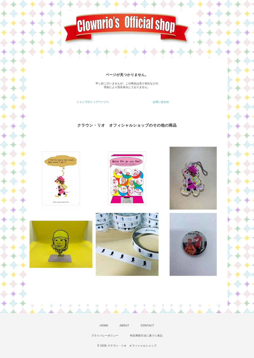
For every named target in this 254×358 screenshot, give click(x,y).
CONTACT (147, 325)
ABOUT (124, 325)
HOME (104, 325)
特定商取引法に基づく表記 (146, 335)
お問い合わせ (161, 101)
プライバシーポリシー (105, 335)
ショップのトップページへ (93, 101)
